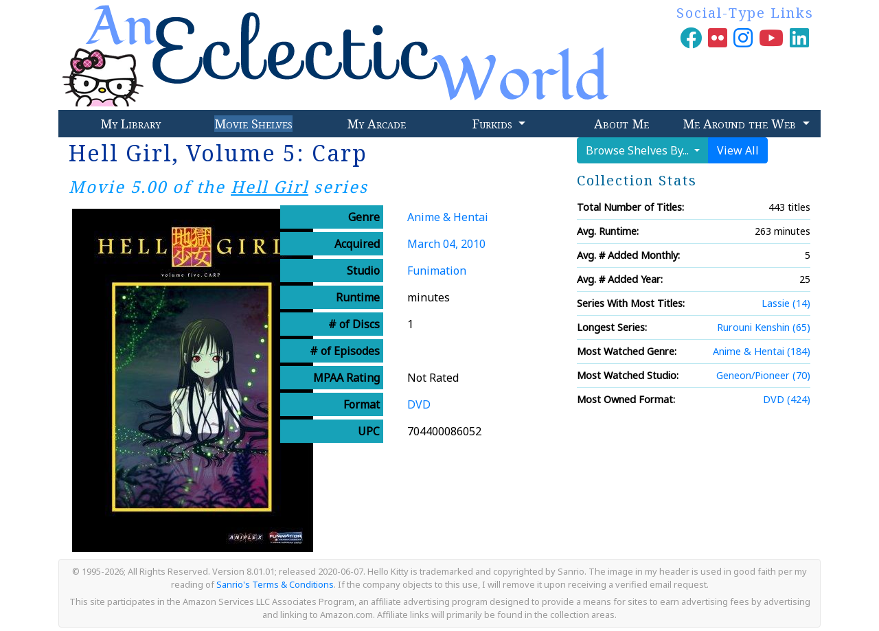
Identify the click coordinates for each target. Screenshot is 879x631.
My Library (130, 123)
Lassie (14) (786, 303)
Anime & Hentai (447, 217)
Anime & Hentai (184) (761, 351)
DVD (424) (786, 399)
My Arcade (376, 123)
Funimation (436, 270)
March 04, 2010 (446, 243)
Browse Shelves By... (639, 150)
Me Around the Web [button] (741, 123)
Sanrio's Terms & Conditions (275, 584)
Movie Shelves (253, 123)
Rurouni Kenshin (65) (763, 327)
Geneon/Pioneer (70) (763, 375)
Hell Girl (269, 186)
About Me (621, 123)
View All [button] (738, 150)
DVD (419, 404)
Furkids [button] (494, 123)
